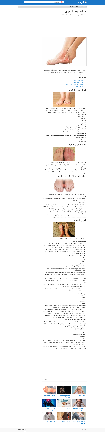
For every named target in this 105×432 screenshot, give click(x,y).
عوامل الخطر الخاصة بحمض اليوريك (74, 84)
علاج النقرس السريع (78, 82)
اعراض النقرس (79, 86)
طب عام (80, 7)
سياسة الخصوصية (22, 429)
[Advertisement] (64, 26)
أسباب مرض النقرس (78, 80)
